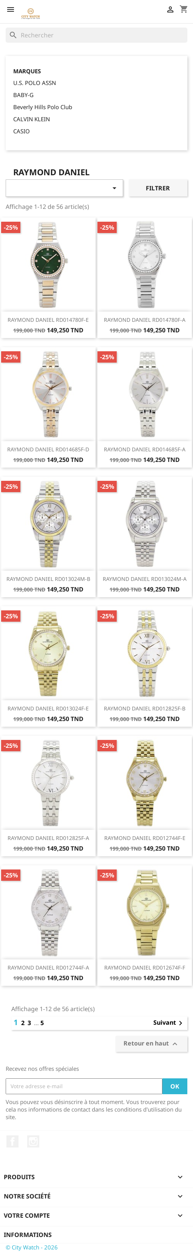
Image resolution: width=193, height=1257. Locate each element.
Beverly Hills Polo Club (42, 107)
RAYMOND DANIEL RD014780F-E (48, 319)
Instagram (33, 1141)
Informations (28, 1235)
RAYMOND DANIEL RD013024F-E (48, 708)
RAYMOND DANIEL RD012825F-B (144, 708)
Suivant (169, 1023)
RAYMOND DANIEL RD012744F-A (48, 967)
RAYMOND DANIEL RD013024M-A (145, 578)
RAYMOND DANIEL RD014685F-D (48, 449)
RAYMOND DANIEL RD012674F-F (144, 967)
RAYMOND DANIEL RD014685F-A (144, 449)
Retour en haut (151, 1044)
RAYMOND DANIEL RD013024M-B (48, 578)
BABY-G (23, 95)
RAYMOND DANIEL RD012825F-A (48, 838)
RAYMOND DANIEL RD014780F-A (144, 319)
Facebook (12, 1141)
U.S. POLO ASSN (34, 82)
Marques (27, 71)
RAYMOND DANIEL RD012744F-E (144, 838)
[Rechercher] (96, 35)
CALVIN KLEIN (31, 119)
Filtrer (158, 188)
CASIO (21, 131)
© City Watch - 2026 (32, 1247)
